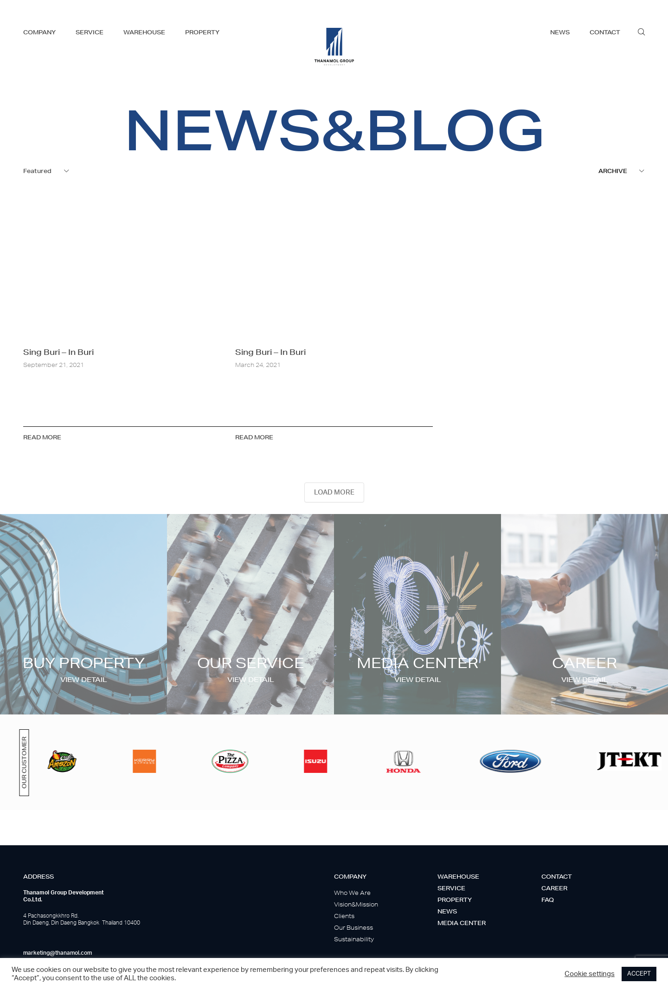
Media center (461, 923)
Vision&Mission (356, 904)
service (89, 32)
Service (451, 888)
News (447, 911)
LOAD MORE (334, 492)
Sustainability (354, 939)
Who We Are (352, 893)
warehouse (144, 32)
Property (454, 900)
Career (554, 888)
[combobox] (46, 171)
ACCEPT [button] (639, 974)
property (202, 32)
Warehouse (458, 877)
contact (605, 32)
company (39, 32)
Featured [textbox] (37, 171)
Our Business (353, 928)
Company (350, 877)
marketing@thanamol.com (57, 953)
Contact (556, 877)
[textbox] (621, 171)
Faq (547, 900)
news (560, 32)
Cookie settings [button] (590, 974)
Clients (344, 916)
